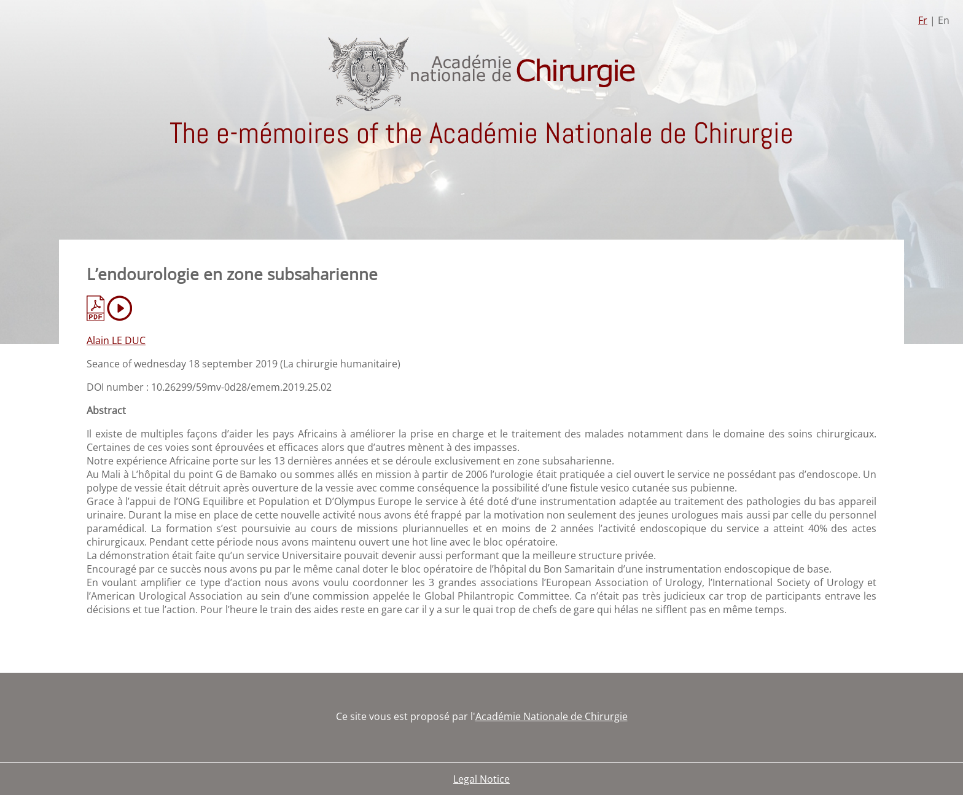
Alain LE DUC (116, 340)
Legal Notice (481, 779)
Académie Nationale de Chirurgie (551, 716)
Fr (922, 20)
